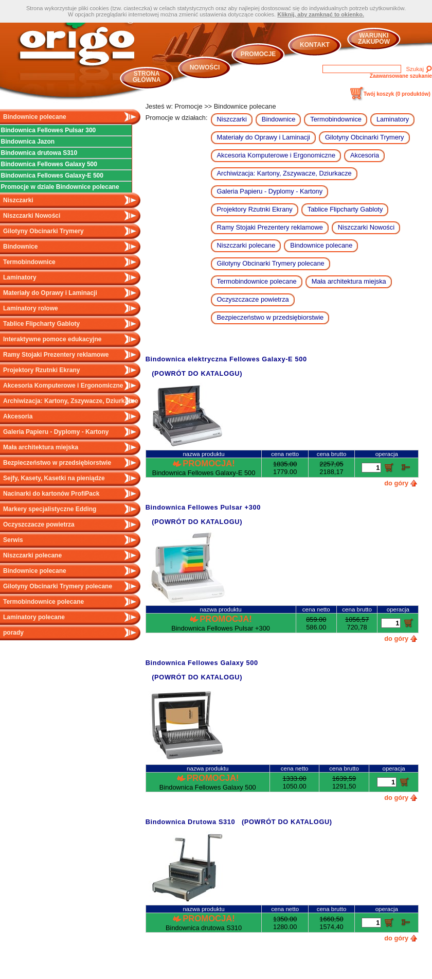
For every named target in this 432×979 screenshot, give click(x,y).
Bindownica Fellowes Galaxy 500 (49, 164)
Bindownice (20, 246)
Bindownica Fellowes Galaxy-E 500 (52, 175)
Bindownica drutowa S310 (39, 152)
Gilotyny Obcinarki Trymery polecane (57, 586)
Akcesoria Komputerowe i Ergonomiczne (63, 385)
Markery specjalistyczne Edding (49, 509)
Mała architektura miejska (40, 447)
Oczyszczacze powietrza (39, 524)
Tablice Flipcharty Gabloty (41, 323)
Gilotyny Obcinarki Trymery (43, 231)
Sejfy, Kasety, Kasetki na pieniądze (54, 478)
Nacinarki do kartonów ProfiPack (51, 493)
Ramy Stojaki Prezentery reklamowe (56, 354)
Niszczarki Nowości (31, 215)
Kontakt (315, 44)
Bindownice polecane (34, 116)
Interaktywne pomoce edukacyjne (52, 339)
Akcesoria (17, 416)
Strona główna (147, 76)
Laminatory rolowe (30, 308)
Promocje (258, 54)
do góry (396, 483)
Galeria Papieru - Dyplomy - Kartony (56, 431)
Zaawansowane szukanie (401, 76)
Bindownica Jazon (28, 141)
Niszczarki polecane (32, 555)
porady (13, 632)
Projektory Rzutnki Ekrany (41, 370)
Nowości (205, 67)
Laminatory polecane (34, 617)
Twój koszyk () (397, 94)
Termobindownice (29, 262)
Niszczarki (18, 200)
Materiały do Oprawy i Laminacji (50, 292)
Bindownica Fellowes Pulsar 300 (48, 130)
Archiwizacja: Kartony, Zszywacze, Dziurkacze (70, 401)
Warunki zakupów (374, 38)
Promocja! (209, 463)
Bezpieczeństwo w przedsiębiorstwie (57, 462)
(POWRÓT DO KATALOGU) (197, 373)
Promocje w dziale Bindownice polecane (60, 186)
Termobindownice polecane (43, 601)
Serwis (13, 540)
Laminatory (20, 277)
